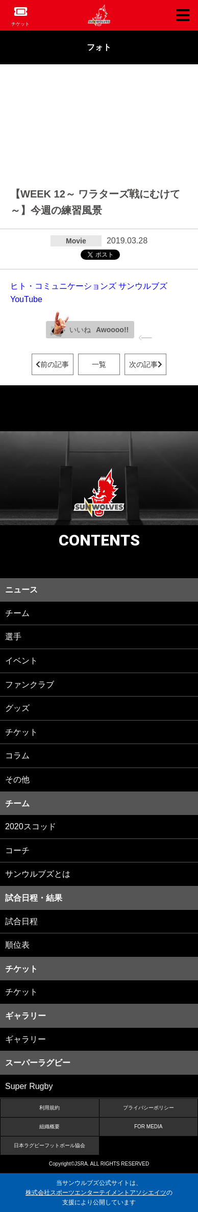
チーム (17, 613)
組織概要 (49, 1126)
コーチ (17, 850)
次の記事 (145, 364)
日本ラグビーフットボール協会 (49, 1145)
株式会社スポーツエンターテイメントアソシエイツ (96, 1192)
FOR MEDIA (148, 1126)
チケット (20, 24)
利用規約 (49, 1107)
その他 (17, 779)
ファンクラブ (29, 684)
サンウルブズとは (37, 874)
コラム (17, 755)
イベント (21, 660)
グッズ (17, 708)
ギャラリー (25, 1039)
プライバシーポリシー (148, 1107)
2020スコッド (30, 826)
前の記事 (52, 364)
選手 (13, 636)
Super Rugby (29, 1086)
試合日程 (21, 921)
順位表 (17, 945)
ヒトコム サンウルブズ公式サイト (99, 15)
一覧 (99, 364)
